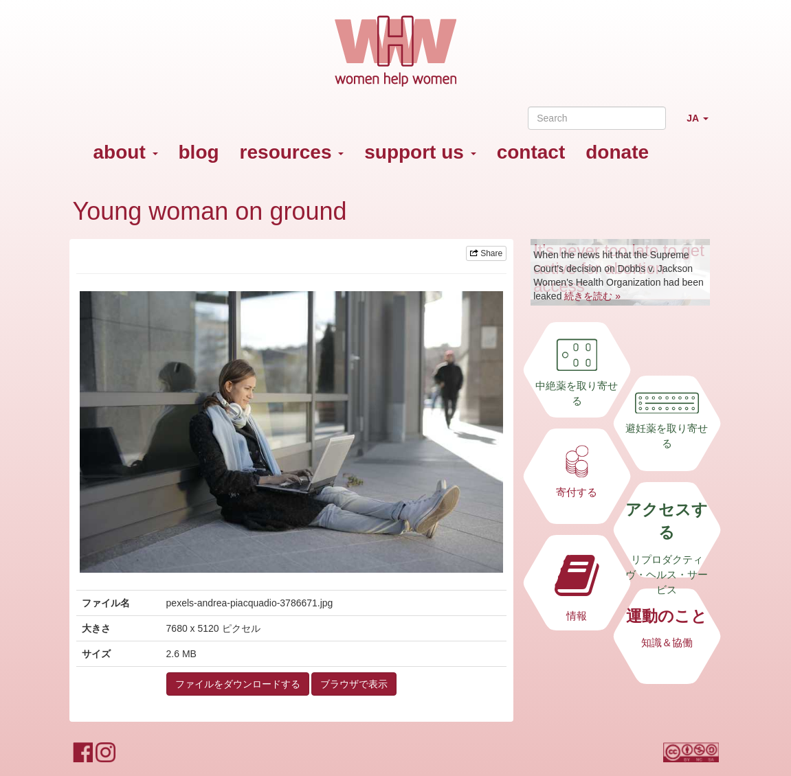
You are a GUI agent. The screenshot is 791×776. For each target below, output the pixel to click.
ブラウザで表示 (354, 683)
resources (292, 152)
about (125, 152)
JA (702, 124)
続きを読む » (592, 295)
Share (486, 253)
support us (420, 152)
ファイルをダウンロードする (237, 683)
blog (199, 152)
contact (531, 152)
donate (617, 152)
